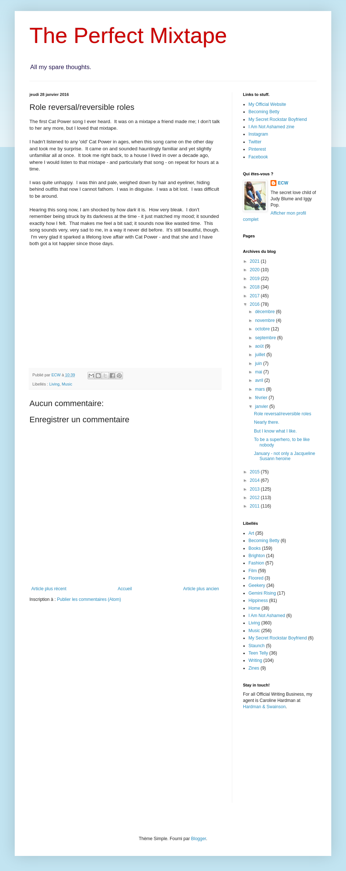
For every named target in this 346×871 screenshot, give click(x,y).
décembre (265, 311)
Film (252, 570)
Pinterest (257, 149)
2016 (255, 304)
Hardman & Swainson (264, 706)
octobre (263, 328)
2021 (255, 261)
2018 (255, 287)
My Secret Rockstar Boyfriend (277, 119)
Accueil (125, 588)
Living (54, 384)
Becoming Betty (263, 111)
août (260, 346)
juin (259, 363)
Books (254, 548)
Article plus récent (48, 588)
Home (254, 608)
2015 (255, 471)
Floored (256, 578)
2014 (255, 480)
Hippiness (258, 600)
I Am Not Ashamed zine (271, 126)
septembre (266, 337)
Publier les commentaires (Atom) (89, 599)
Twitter (254, 141)
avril (259, 380)
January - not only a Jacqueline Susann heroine (284, 456)
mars (260, 389)
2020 (255, 269)
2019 (255, 278)
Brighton (256, 555)
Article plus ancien (201, 588)
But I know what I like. (275, 431)
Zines (253, 668)
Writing (255, 660)
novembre (265, 320)
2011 (255, 506)
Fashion (256, 563)
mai (259, 371)
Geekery (256, 585)
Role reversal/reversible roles (282, 413)
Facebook (258, 156)
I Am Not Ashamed (266, 615)
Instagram (258, 134)
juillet (260, 354)
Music (67, 384)
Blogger (198, 838)
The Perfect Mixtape (128, 35)
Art (251, 533)
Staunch (256, 645)
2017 (255, 295)
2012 (255, 497)
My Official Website (267, 104)
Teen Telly (258, 653)
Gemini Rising (262, 593)
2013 (255, 489)
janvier (262, 406)
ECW (283, 183)
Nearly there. (266, 422)
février (262, 397)
